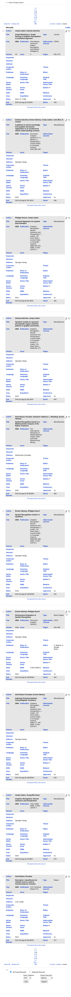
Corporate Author (10, 68)
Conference (47, 96)
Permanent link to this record (36, 107)
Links (67, 27)
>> (36, 20)
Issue (22, 54)
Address (9, 64)
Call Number (9, 103)
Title (7, 34)
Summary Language (24, 78)
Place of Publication (24, 73)
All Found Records (19, 972)
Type (45, 34)
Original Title (46, 78)
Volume (9, 54)
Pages (45, 54)
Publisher (9, 72)
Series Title (24, 82)
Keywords (10, 58)
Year (7, 42)
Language (10, 77)
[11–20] (35, 23)
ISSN (8, 93)
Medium (46, 93)
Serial (45, 102)
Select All (7, 24)
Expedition (24, 96)
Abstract (9, 61)
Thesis (45, 67)
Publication (24, 42)
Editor (45, 72)
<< (36, 8)
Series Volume (9, 89)
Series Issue (22, 89)
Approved (47, 99)
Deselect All (15, 24)
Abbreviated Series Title (48, 83)
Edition (46, 88)
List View (52, 24)
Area (8, 96)
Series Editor (8, 83)
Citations (59, 24)
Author (8, 31)
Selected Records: (38, 972)
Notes (8, 99)
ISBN (22, 93)
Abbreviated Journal (48, 42)
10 (36, 18)
